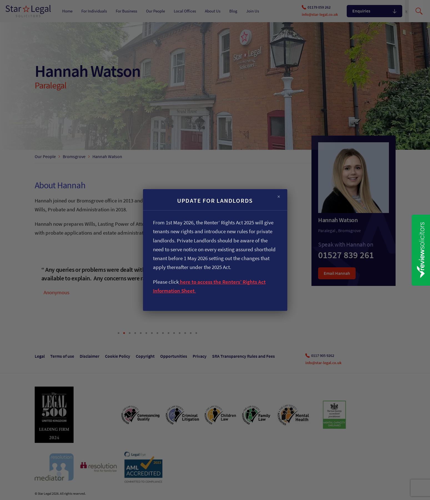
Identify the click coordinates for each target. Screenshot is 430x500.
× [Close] (278, 196)
